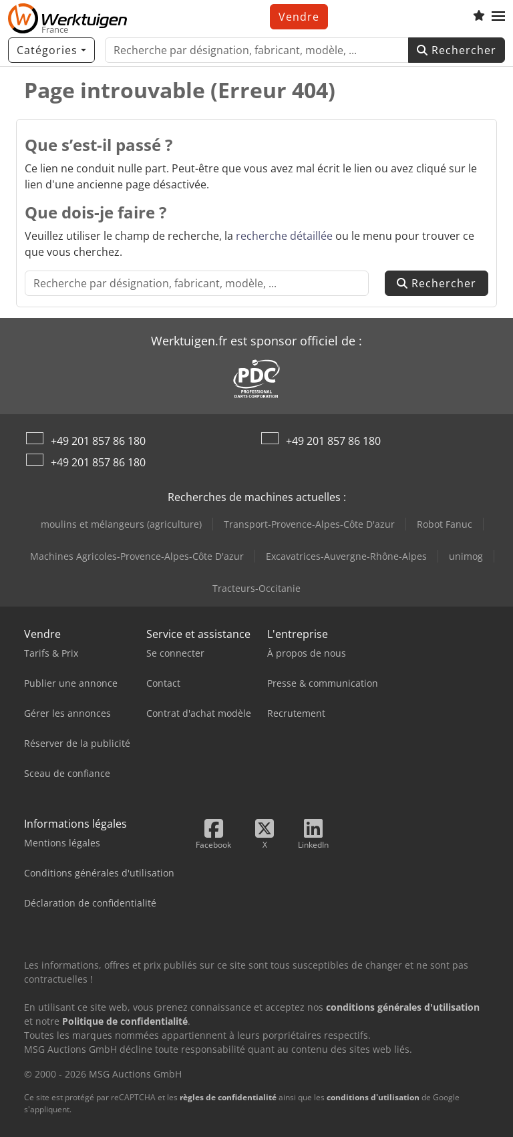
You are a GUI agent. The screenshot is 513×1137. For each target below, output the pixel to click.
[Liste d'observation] (479, 16)
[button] (498, 16)
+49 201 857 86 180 (98, 441)
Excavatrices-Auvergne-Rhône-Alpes (346, 556)
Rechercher (456, 50)
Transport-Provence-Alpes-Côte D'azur (309, 524)
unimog (466, 556)
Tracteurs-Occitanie (256, 588)
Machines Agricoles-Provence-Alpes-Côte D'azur (137, 556)
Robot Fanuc (444, 524)
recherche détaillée (284, 235)
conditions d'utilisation (373, 1097)
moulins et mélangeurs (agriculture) (121, 524)
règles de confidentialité (228, 1097)
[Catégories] (51, 50)
